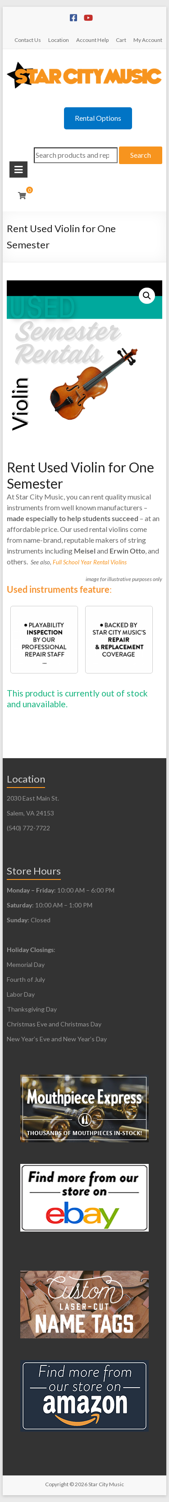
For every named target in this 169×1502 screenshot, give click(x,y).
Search (140, 155)
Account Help (92, 40)
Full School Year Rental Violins (90, 562)
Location (58, 40)
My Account (147, 40)
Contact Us (27, 40)
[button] (147, 296)
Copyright (57, 1484)
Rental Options (98, 118)
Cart (121, 40)
